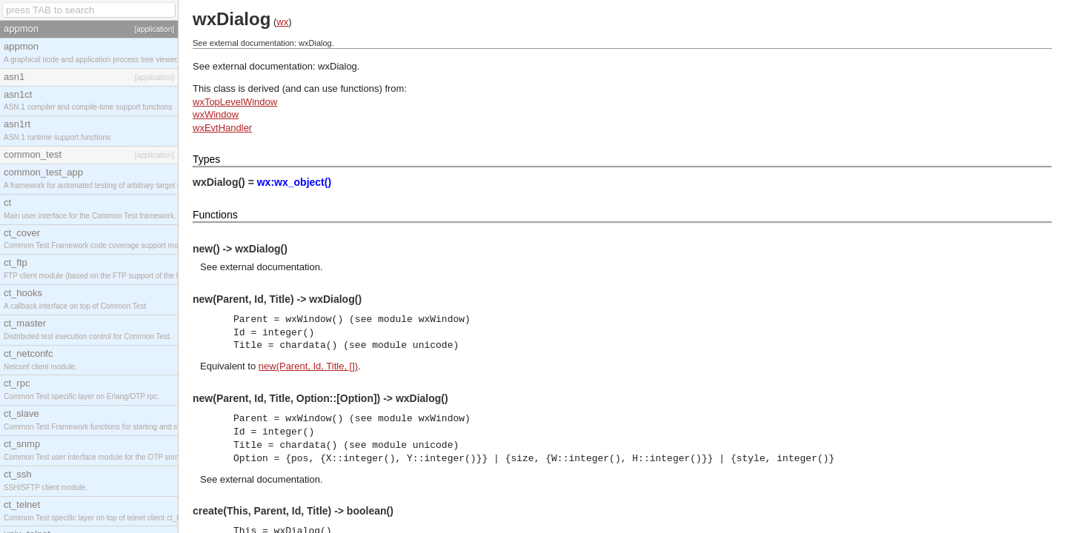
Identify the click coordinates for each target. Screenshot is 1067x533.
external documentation (270, 266)
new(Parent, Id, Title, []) (308, 366)
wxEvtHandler (222, 127)
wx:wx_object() (294, 182)
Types (206, 159)
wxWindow (216, 114)
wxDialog (337, 66)
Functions (215, 215)
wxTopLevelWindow (235, 101)
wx (282, 21)
